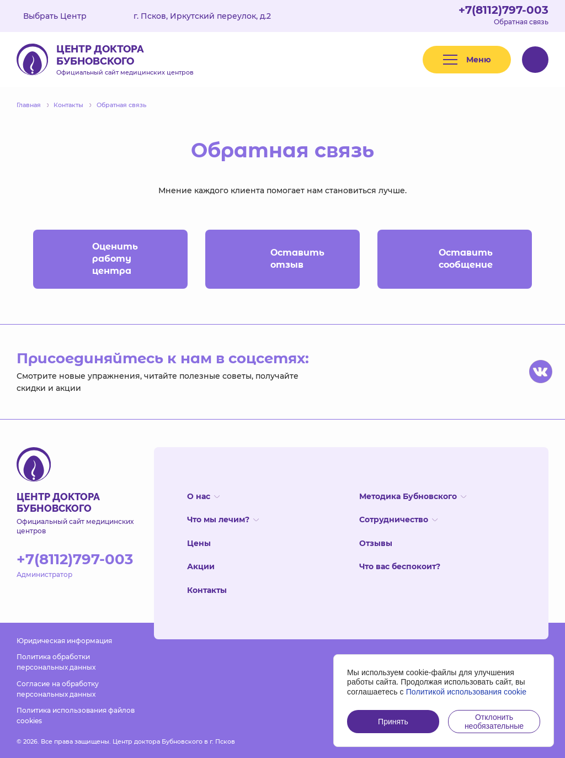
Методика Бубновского (412, 496)
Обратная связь (521, 22)
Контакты (207, 590)
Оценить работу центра (95, 258)
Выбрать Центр (63, 16)
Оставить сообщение (445, 259)
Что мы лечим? (223, 519)
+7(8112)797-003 (503, 9)
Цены (199, 543)
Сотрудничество (398, 519)
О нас (203, 496)
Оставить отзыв (274, 259)
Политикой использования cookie (466, 691)
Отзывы (375, 543)
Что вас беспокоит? (399, 566)
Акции (201, 566)
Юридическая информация (64, 641)
